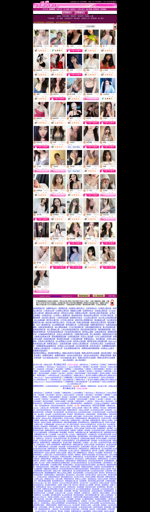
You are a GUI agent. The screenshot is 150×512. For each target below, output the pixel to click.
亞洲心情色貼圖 (83, 322)
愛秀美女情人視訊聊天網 (97, 341)
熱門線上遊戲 (87, 332)
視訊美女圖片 (106, 353)
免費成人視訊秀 (81, 313)
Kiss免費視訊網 (58, 325)
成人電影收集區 (61, 327)
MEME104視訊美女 (74, 355)
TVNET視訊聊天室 (76, 327)
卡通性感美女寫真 (81, 334)
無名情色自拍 (76, 315)
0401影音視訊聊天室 (73, 332)
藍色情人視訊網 (79, 341)
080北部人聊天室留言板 (98, 313)
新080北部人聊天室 (91, 315)
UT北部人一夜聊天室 (61, 315)
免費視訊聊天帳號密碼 (90, 348)
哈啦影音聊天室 (39, 329)
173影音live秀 (48, 311)
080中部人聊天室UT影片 (55, 322)
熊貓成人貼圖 (75, 311)
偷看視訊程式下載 (109, 334)
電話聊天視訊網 (63, 339)
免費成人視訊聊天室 (42, 348)
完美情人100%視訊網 (66, 346)
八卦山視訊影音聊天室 (70, 329)
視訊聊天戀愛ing (40, 353)
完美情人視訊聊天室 (46, 341)
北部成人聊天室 (101, 311)
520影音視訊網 (65, 343)
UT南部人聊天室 (62, 311)
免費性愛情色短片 (97, 325)
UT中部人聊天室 (66, 320)
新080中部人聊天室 (98, 322)
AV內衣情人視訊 (96, 343)
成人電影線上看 (53, 329)
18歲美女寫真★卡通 (42, 336)
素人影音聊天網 (109, 327)
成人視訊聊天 (68, 360)
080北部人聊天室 (48, 318)
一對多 (97, 94)
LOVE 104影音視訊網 (103, 336)
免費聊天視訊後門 (40, 351)
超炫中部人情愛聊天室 (84, 320)
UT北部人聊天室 (90, 318)
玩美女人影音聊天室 (80, 343)
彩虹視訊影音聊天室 (88, 329)
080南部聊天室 (39, 308)
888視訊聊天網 (49, 339)
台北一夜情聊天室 (43, 325)
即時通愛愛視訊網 (59, 336)
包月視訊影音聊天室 (55, 332)
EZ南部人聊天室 (104, 308)
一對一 (64, 46)
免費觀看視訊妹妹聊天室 (46, 346)
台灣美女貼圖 (83, 325)
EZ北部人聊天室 (106, 315)
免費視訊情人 (89, 339)
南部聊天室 (62, 308)
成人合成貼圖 (39, 320)
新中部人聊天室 (52, 320)
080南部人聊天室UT (77, 308)
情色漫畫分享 (71, 325)
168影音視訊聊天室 (45, 327)
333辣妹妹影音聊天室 (46, 334)
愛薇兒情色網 (105, 355)
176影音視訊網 (62, 318)
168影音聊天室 (100, 332)
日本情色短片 (91, 308)
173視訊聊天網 (76, 339)
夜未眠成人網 (99, 320)
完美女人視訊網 (87, 336)
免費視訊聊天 (47, 355)
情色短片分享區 (67, 313)
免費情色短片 (51, 308)
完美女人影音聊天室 (65, 334)
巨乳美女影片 (95, 346)
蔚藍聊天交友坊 (76, 318)
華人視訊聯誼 (95, 334)
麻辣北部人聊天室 (52, 313)
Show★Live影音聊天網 (107, 318)
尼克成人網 (70, 322)
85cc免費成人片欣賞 (64, 341)
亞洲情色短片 (88, 311)
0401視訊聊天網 (82, 346)
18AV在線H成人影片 (51, 358)
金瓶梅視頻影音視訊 (55, 296)
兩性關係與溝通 (104, 329)
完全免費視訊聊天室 (72, 348)
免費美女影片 (52, 343)
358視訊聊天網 (73, 336)
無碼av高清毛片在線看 (71, 353)
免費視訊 (46, 46)
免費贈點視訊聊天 (109, 346)
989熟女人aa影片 (107, 348)
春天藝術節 (100, 339)
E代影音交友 (47, 315)
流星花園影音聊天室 (93, 327)
